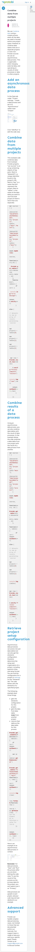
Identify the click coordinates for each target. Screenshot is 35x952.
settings (17, 677)
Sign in (27, 2)
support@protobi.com (15, 943)
